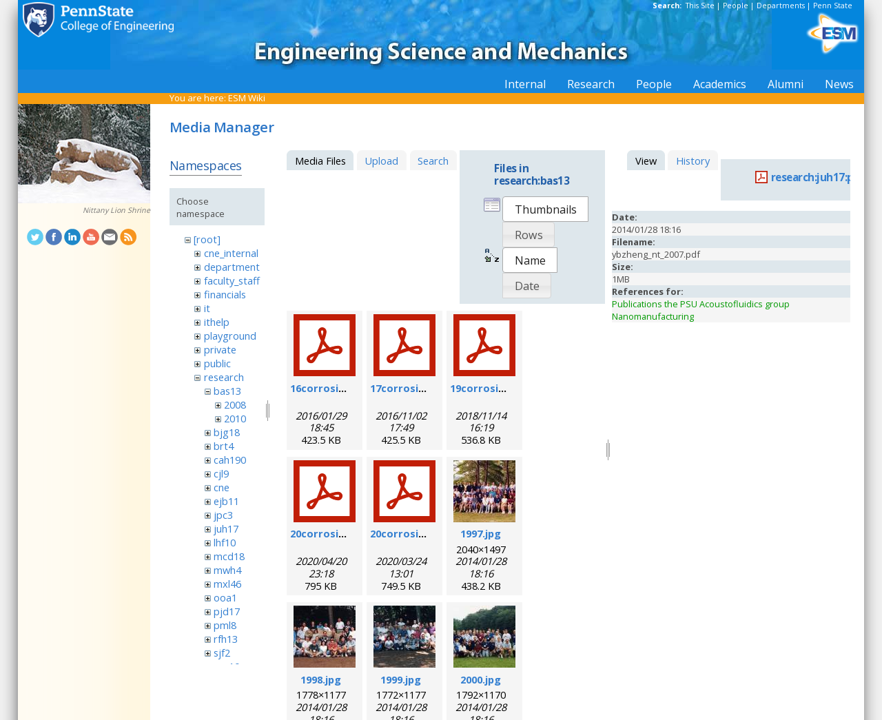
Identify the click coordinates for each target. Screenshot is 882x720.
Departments (781, 5)
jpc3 (223, 515)
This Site (700, 5)
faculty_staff (232, 280)
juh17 (226, 528)
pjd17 (227, 611)
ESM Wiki (246, 98)
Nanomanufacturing (653, 316)
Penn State (832, 5)
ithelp (216, 322)
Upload (381, 160)
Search (433, 160)
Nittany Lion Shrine (116, 210)
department (232, 267)
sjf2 (222, 652)
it (207, 308)
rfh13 (226, 639)
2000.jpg (480, 679)
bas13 (227, 391)
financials (225, 294)
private (220, 349)
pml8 (225, 625)
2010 (235, 418)
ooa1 (225, 597)
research (224, 377)
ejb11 (226, 501)
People (735, 5)
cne (221, 487)
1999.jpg (400, 679)
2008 (235, 404)
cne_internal (231, 253)
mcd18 (229, 556)
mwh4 (227, 570)
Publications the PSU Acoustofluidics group (701, 304)
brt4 (224, 446)
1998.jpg (320, 679)
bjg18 (227, 432)
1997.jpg (480, 533)
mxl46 (227, 583)
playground (230, 335)
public (217, 363)
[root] (207, 239)
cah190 (230, 459)
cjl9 (221, 473)
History (693, 160)
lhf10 (225, 542)
